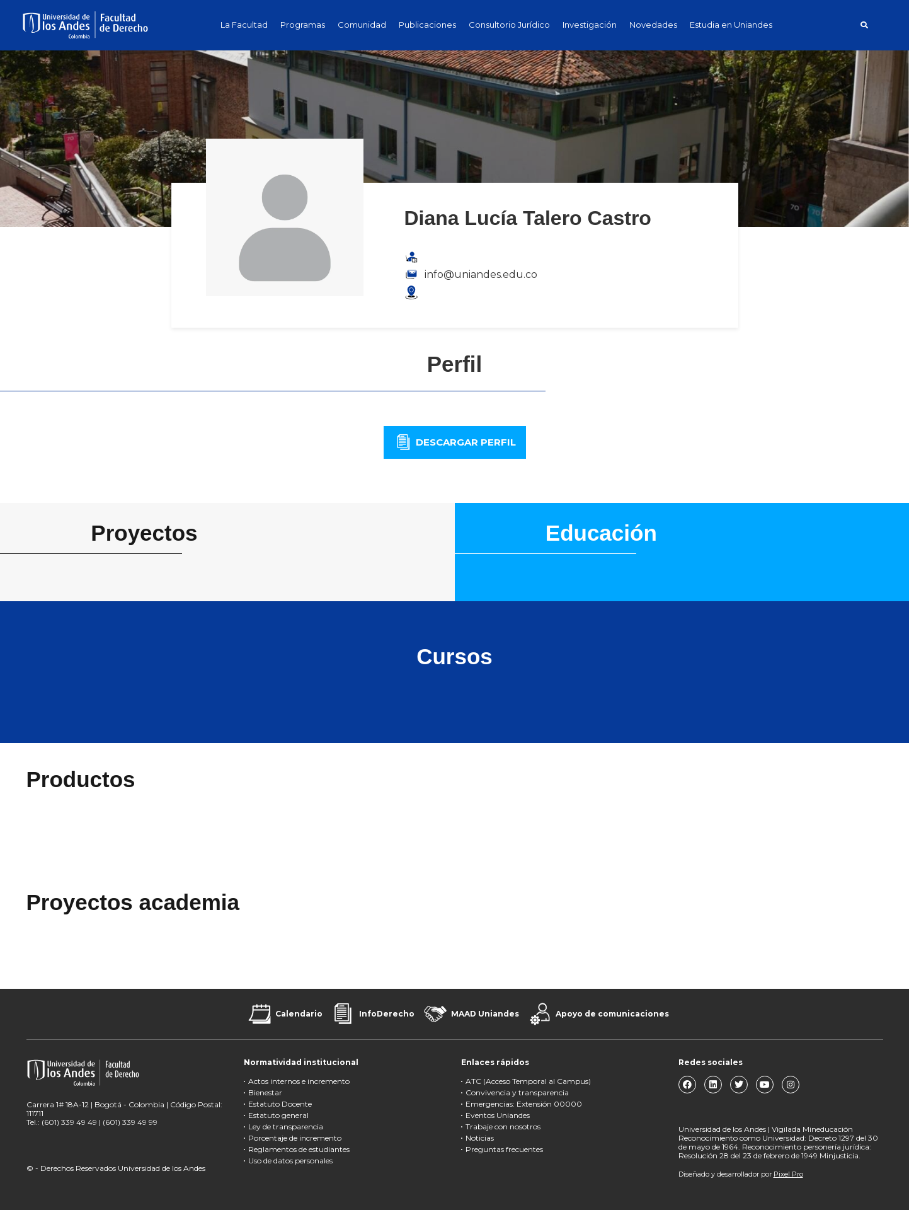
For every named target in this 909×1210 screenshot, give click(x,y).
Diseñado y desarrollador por (740, 1174)
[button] (864, 24)
